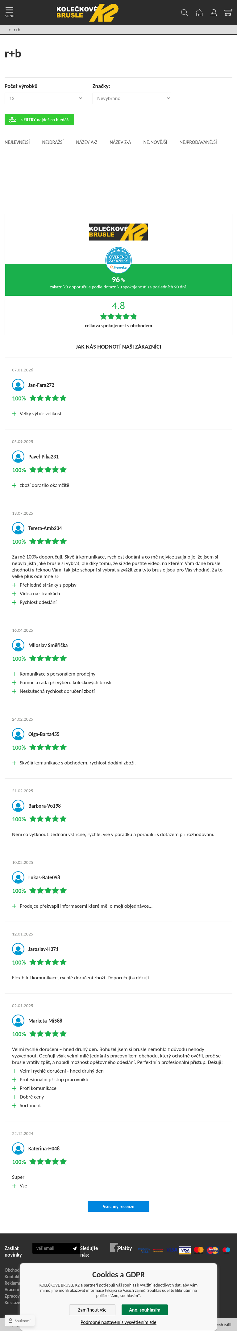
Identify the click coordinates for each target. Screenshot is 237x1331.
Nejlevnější (17, 142)
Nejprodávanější (198, 142)
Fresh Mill (222, 1325)
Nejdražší (53, 142)
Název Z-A (120, 142)
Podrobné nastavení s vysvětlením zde (118, 1322)
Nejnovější (155, 142)
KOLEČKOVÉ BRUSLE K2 (87, 12)
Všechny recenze (118, 1206)
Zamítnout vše (92, 1310)
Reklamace (15, 1283)
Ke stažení (14, 1302)
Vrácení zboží (17, 1289)
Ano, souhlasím (144, 1310)
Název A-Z (86, 142)
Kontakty (13, 1276)
